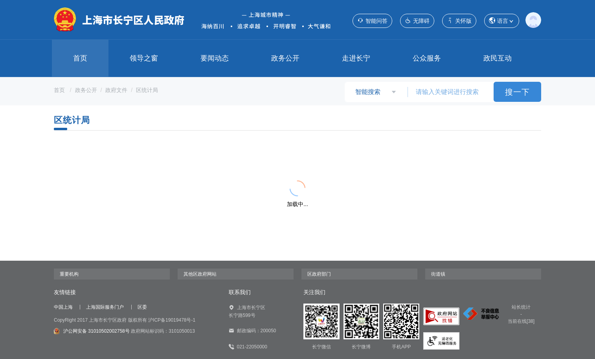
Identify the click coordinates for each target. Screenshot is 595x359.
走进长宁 (356, 58)
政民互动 (497, 58)
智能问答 (372, 20)
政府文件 (116, 90)
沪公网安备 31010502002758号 (92, 331)
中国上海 (63, 307)
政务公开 (285, 58)
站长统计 (521, 307)
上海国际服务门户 (105, 307)
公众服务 (427, 58)
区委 (142, 307)
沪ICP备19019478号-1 (171, 320)
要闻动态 (214, 58)
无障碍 (417, 20)
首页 (80, 58)
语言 (501, 21)
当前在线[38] (521, 321)
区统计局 (147, 90)
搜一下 (517, 92)
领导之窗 (144, 58)
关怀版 (459, 20)
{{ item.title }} (92, 158)
